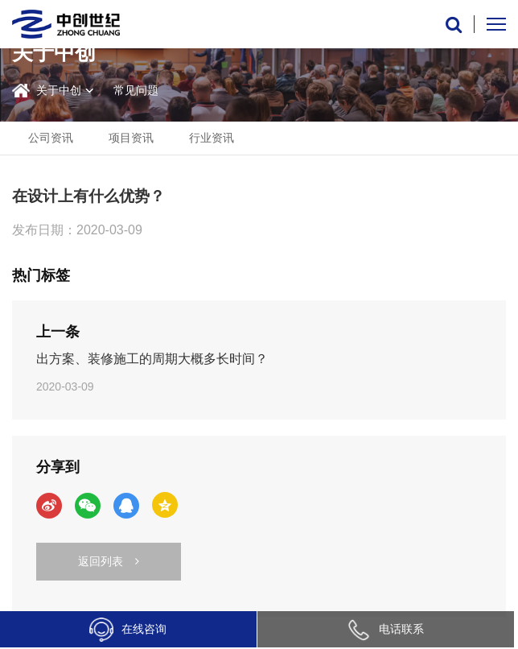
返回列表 (108, 561)
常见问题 (135, 90)
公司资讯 (50, 137)
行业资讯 (211, 137)
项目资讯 (131, 137)
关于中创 (58, 90)
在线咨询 (127, 630)
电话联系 (385, 628)
